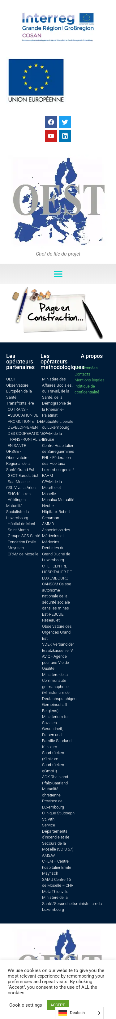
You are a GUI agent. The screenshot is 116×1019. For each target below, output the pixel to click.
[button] (58, 274)
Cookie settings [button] (25, 1005)
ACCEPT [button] (57, 1005)
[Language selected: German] (79, 1013)
